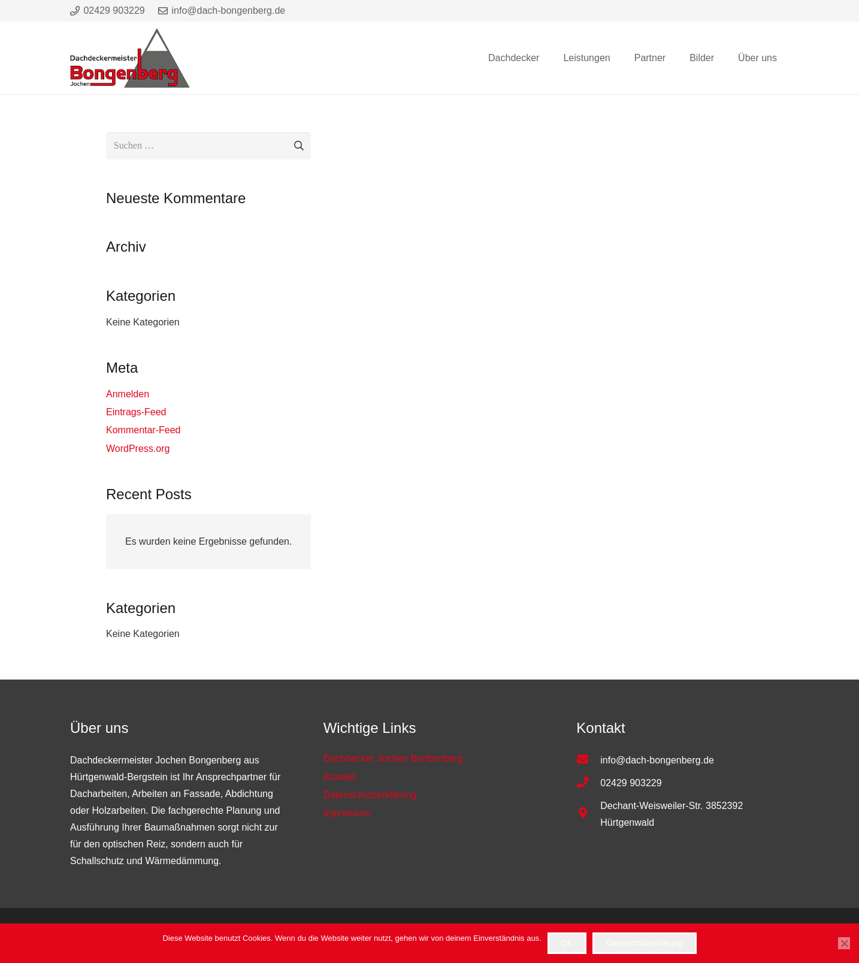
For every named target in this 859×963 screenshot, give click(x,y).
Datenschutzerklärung (644, 942)
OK (567, 942)
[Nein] (844, 943)
